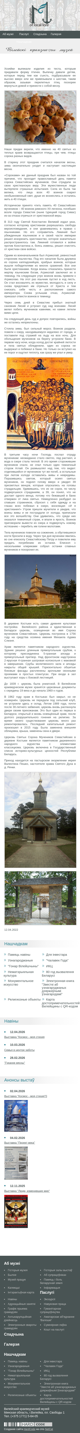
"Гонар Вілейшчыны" (23, 966)
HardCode (29, 1429)
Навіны (12, 1299)
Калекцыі (14, 1287)
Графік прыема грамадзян (15, 1310)
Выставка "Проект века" (19, 1142)
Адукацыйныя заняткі (21, 1304)
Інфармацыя (52, 1287)
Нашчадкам (24, 41)
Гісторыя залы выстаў (58, 1270)
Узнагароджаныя (20, 960)
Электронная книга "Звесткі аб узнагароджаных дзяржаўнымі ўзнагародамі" (58, 987)
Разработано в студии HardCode (28, 1424)
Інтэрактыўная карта (21, 1292)
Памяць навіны (19, 954)
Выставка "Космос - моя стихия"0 (25, 1096)
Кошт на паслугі (54, 1329)
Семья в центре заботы (19, 1050)
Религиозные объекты (24, 999)
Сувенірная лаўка (55, 1324)
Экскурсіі (49, 1299)
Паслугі (24, 34)
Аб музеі (8, 34)
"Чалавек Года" (57, 960)
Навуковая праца (55, 1304)
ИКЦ (49, 966)
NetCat (49, 1429)
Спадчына (40, 34)
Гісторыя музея (18, 1270)
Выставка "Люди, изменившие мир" (27, 1191)
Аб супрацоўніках (55, 1274)
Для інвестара (56, 954)
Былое (12, 1274)
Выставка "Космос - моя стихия (24, 1037)
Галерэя (56, 34)
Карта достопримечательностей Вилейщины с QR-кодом (61, 1003)
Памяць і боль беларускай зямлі (51, 1281)
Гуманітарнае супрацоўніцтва (50, 1310)
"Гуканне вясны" (14, 1062)
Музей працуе (17, 1279)
